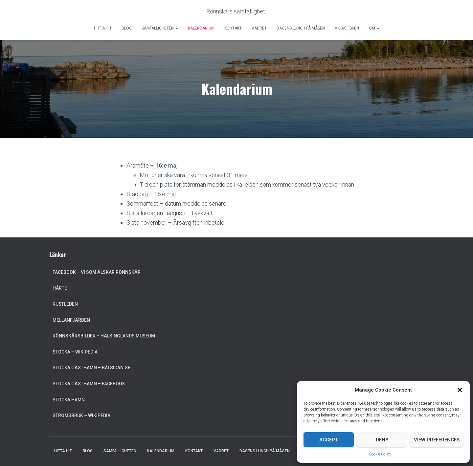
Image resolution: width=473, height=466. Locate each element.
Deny (382, 440)
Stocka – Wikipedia (75, 352)
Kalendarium (201, 28)
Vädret (259, 28)
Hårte (60, 288)
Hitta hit (103, 28)
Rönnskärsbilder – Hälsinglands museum (104, 335)
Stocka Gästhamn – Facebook (89, 383)
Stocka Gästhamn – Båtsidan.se (91, 367)
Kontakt (233, 28)
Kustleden (65, 304)
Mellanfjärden (71, 320)
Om (374, 28)
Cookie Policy (380, 454)
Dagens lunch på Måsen (301, 28)
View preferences (437, 440)
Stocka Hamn (69, 399)
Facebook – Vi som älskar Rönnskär (97, 272)
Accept (328, 440)
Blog (127, 28)
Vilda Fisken (347, 28)
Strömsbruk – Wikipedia (81, 415)
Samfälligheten (160, 28)
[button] (460, 390)
